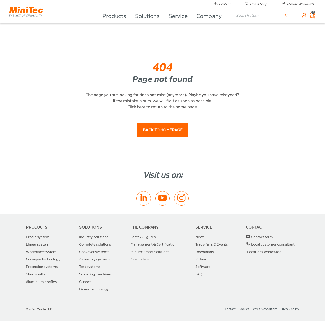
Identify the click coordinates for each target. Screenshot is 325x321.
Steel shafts (35, 274)
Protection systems (42, 267)
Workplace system (41, 252)
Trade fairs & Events (211, 244)
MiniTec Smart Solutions (150, 252)
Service (178, 22)
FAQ (198, 274)
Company (209, 22)
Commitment (142, 259)
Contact (255, 227)
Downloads (204, 252)
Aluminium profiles (41, 282)
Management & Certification (153, 244)
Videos (201, 259)
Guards (85, 282)
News (200, 237)
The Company (145, 227)
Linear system (37, 244)
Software (203, 267)
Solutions (147, 22)
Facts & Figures (143, 237)
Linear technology (94, 289)
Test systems (90, 267)
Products (114, 22)
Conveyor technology (43, 259)
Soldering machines (95, 274)
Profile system (37, 237)
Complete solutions (95, 244)
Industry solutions (93, 237)
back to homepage (163, 130)
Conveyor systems (94, 252)
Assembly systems (94, 259)
